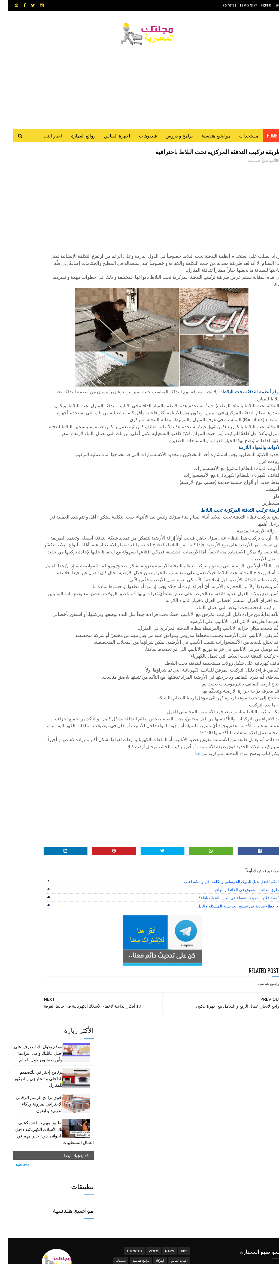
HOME (271, 5)
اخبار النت (44, 139)
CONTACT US (221, 5)
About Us (258, 5)
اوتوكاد (152, 1141)
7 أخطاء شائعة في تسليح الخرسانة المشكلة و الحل (230, 1001)
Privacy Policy (240, 5)
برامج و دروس (171, 139)
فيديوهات (140, 139)
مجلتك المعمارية (243, 1257)
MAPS (161, 1132)
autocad (126, 1132)
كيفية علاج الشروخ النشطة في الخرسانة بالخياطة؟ (231, 993)
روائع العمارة (75, 139)
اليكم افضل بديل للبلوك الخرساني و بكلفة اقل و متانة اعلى (223, 976)
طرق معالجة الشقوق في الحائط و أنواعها (238, 985)
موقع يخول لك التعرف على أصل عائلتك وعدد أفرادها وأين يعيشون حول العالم (30, 183)
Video (145, 1132)
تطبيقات (113, 1141)
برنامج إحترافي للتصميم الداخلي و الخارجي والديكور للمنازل (30, 209)
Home (264, 139)
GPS (176, 1132)
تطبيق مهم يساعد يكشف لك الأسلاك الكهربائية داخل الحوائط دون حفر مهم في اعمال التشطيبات (46, 263)
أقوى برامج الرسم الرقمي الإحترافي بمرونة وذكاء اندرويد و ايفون (31, 234)
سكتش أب (150, 1151)
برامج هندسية (133, 1141)
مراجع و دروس (170, 1160)
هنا (189, 848)
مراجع (112, 1151)
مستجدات (240, 139)
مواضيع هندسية (208, 139)
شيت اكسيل (130, 1151)
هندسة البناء (121, 1160)
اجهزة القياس (109, 139)
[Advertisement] (139, 86)
